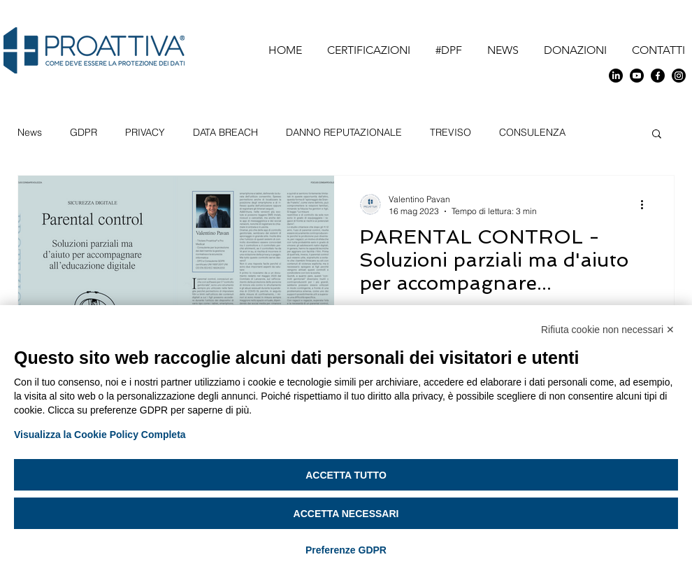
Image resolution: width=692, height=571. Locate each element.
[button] (656, 134)
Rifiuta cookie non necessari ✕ (608, 329)
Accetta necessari (346, 513)
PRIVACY (145, 132)
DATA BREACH (225, 132)
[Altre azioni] (646, 204)
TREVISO (450, 132)
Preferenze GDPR (346, 550)
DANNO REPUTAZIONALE (344, 132)
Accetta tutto (346, 475)
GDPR (83, 132)
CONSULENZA (532, 132)
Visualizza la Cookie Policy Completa (100, 434)
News (29, 132)
